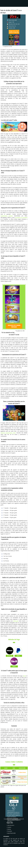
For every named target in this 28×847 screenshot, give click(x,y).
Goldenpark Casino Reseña (22, 777)
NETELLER (15, 621)
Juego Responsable (11, 833)
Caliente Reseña (22, 772)
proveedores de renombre (21, 217)
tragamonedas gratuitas (7, 215)
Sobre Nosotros (10, 825)
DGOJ (24, 675)
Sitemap (9, 829)
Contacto (9, 827)
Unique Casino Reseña (22, 782)
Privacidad (9, 831)
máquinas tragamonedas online (8, 432)
